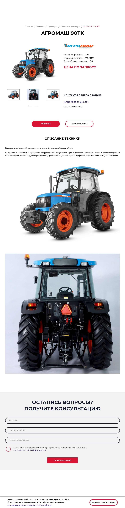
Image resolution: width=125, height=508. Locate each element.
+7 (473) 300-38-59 (64, 4)
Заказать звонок (109, 11)
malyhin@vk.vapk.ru (73, 105)
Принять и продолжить (103, 502)
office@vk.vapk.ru (81, 4)
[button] (118, 4)
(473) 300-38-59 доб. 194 (76, 101)
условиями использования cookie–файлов (29, 505)
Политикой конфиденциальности (29, 449)
